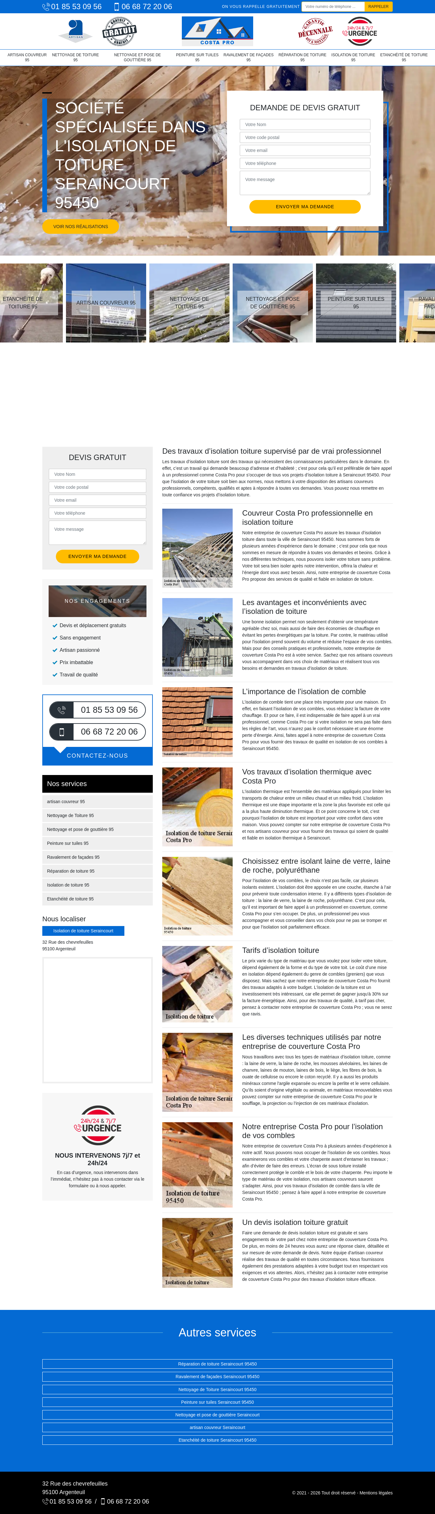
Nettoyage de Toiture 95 (75, 57)
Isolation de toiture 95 (353, 57)
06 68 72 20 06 (142, 6)
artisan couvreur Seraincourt (217, 1427)
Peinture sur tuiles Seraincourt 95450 (217, 1402)
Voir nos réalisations (80, 226)
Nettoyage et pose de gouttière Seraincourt (218, 1414)
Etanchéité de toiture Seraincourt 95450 (218, 1440)
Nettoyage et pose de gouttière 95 (137, 57)
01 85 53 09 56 (72, 6)
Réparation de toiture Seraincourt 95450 (217, 1363)
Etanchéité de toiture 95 (404, 57)
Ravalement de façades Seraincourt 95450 (217, 1376)
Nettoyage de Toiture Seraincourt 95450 (217, 1389)
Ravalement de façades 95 (248, 57)
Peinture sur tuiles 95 (197, 57)
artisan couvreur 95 (27, 57)
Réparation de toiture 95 (302, 57)
